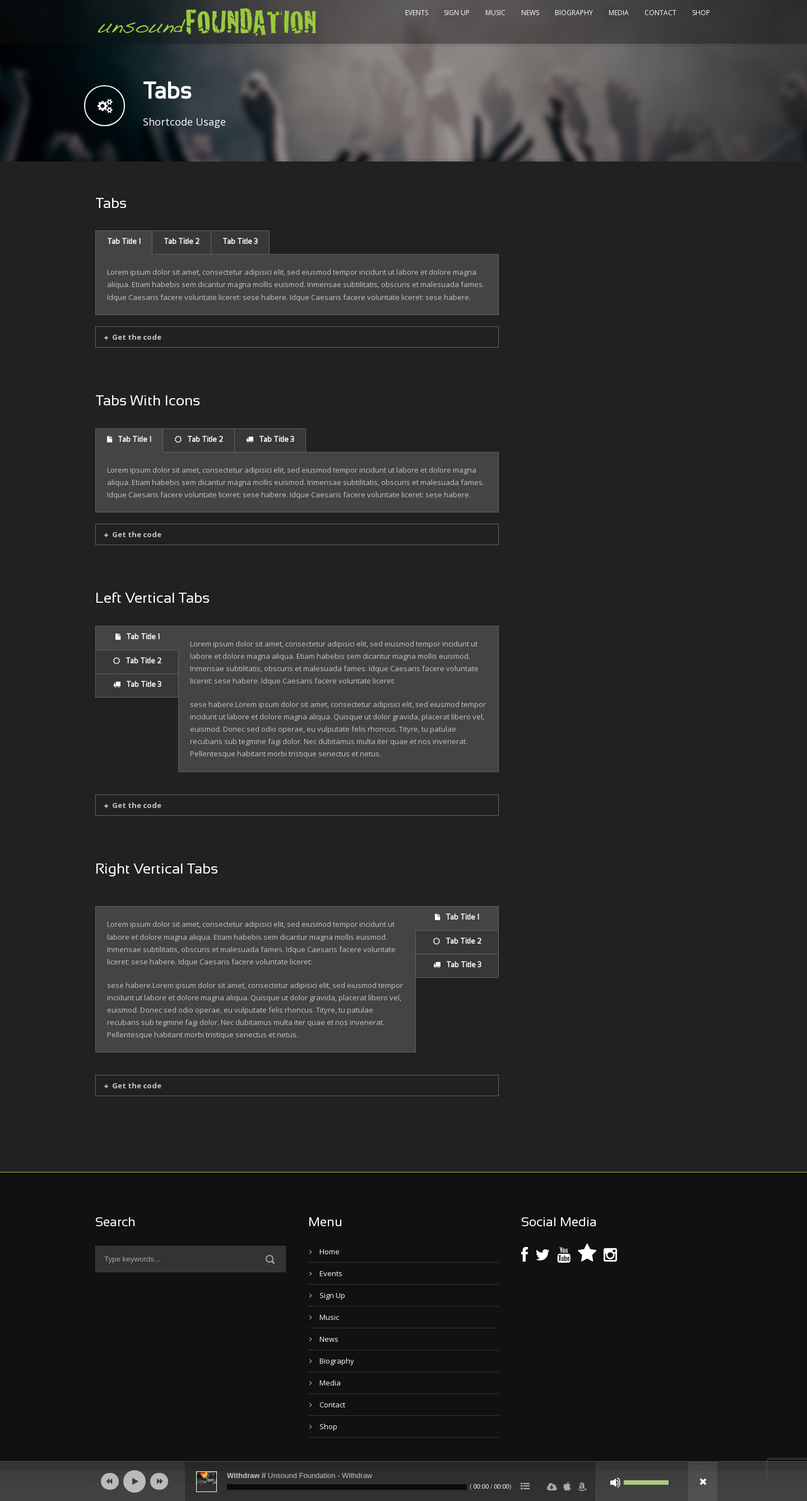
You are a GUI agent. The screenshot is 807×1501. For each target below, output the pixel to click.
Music (495, 12)
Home (329, 1251)
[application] (403, 1481)
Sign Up (457, 12)
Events (416, 12)
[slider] (347, 1487)
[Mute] (615, 1482)
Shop (701, 12)
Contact (660, 12)
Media (619, 12)
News (530, 12)
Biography (574, 12)
